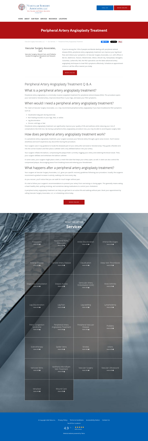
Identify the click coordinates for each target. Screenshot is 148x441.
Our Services (51, 42)
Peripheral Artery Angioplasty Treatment (70, 42)
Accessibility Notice (93, 420)
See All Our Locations (74, 423)
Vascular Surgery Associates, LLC (35, 42)
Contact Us (106, 420)
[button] (122, 7)
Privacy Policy (62, 420)
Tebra (83, 433)
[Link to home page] (32, 8)
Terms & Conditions (77, 420)
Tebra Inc (52, 420)
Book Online (70, 73)
